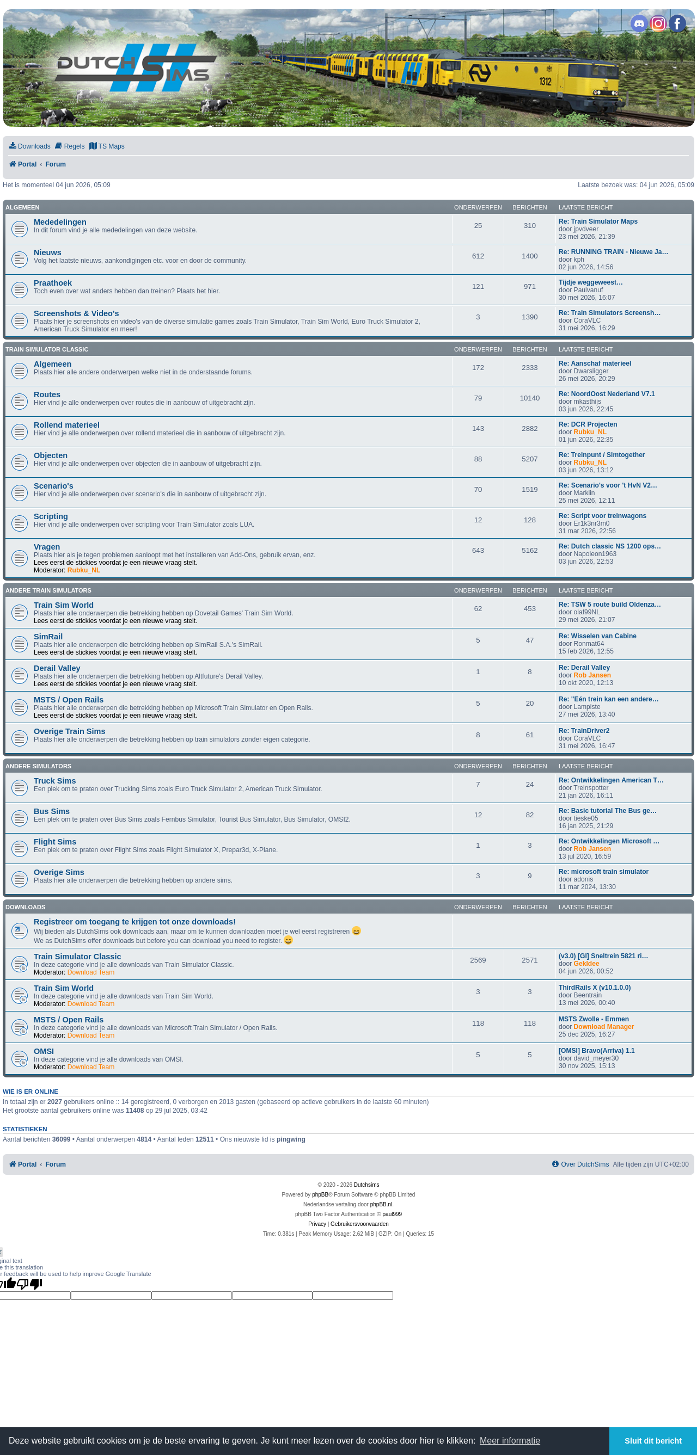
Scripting (51, 516)
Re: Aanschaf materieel (595, 363)
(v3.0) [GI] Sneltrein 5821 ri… (604, 956)
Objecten (51, 455)
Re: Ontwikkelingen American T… (611, 780)
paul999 (392, 1214)
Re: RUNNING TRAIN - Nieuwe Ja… (614, 252)
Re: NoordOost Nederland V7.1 (607, 394)
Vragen (47, 546)
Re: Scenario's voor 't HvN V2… (608, 485)
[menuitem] (29, 146)
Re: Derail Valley (584, 667)
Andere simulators (38, 766)
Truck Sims (55, 780)
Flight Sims (55, 841)
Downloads (25, 907)
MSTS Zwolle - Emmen (594, 1019)
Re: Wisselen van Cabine (598, 636)
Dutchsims (367, 1185)
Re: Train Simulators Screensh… (610, 313)
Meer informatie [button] (510, 1440)
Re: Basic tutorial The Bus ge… (608, 811)
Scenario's (54, 486)
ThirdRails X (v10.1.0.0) (595, 987)
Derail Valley (57, 668)
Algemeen (22, 207)
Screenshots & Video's (76, 313)
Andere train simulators (48, 590)
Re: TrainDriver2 (584, 731)
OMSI (44, 1051)
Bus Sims (52, 811)
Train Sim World (64, 605)
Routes (47, 394)
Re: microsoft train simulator (604, 872)
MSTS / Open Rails (68, 699)
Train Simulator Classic (46, 349)
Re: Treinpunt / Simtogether (602, 455)
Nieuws (48, 252)
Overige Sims (59, 872)
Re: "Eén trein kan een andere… (609, 699)
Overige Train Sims (70, 731)
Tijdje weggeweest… (591, 282)
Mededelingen (60, 222)
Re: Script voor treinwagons (602, 516)
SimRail (48, 636)
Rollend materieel (67, 425)
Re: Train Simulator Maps (598, 221)
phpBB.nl (381, 1204)
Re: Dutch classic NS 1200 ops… (610, 546)
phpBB (320, 1195)
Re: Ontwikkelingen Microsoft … (609, 841)
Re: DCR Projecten (588, 424)
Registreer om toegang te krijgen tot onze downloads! (135, 921)
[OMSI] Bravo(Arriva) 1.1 (597, 1051)
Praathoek (53, 283)
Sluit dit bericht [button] (653, 1440)
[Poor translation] (29, 1284)
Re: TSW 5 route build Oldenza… (610, 604)
